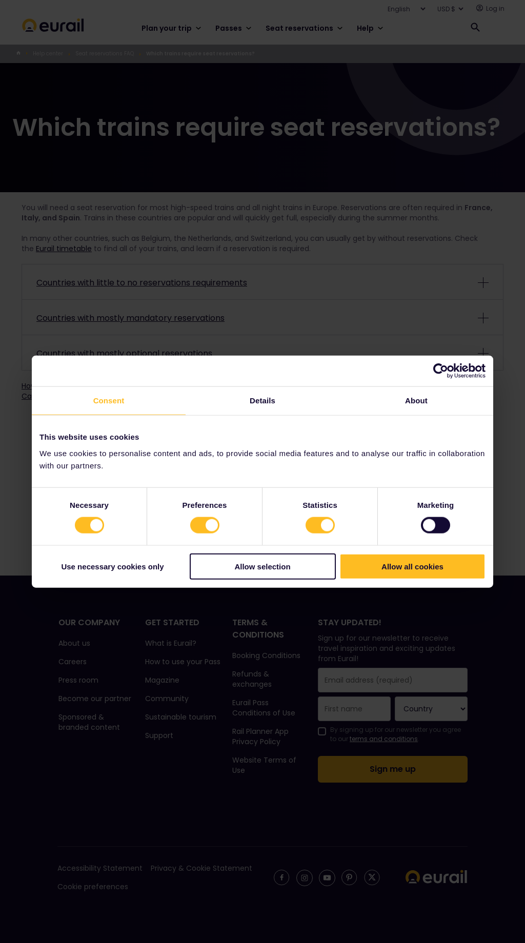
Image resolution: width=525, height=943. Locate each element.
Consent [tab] (109, 400)
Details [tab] (262, 400)
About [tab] (416, 400)
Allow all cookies (412, 566)
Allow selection (262, 566)
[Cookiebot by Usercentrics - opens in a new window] (441, 371)
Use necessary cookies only (112, 566)
